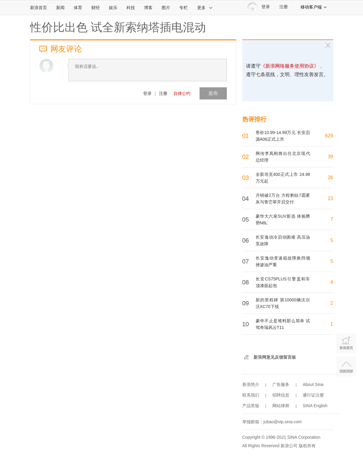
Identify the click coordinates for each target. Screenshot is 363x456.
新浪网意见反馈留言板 (275, 357)
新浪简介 (250, 384)
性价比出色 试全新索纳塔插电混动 (118, 27)
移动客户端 (314, 7)
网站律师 (280, 405)
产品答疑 (250, 405)
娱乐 (113, 7)
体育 (78, 7)
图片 (166, 7)
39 (330, 156)
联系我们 (250, 395)
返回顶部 (346, 367)
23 (330, 198)
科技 (130, 7)
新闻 (60, 7)
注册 (283, 7)
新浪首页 (38, 7)
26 (330, 177)
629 (329, 135)
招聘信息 (280, 395)
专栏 (183, 7)
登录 (147, 93)
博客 (148, 7)
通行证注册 (313, 395)
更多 (205, 7)
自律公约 (181, 93)
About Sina (313, 384)
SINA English (315, 405)
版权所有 (307, 445)
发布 (213, 93)
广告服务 (280, 384)
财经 (95, 7)
